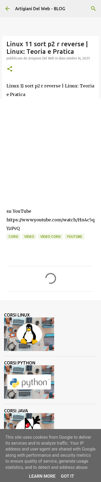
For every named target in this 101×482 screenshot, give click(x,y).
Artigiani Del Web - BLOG (40, 8)
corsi (13, 236)
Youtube (74, 236)
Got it (67, 476)
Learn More (42, 476)
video (29, 236)
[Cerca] (93, 8)
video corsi (50, 236)
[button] (9, 69)
